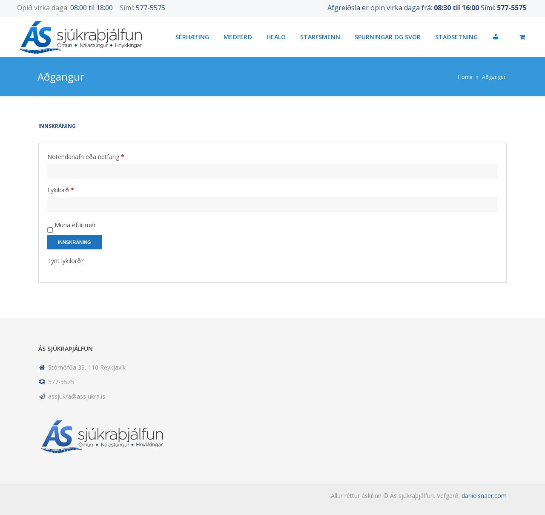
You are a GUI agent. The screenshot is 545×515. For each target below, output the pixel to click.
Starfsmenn (320, 37)
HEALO (276, 37)
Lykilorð (60, 190)
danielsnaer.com (484, 496)
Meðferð (238, 37)
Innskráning (74, 242)
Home (465, 77)
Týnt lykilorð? (65, 261)
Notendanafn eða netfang (85, 157)
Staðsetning (456, 37)
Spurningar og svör (388, 37)
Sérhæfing (192, 37)
